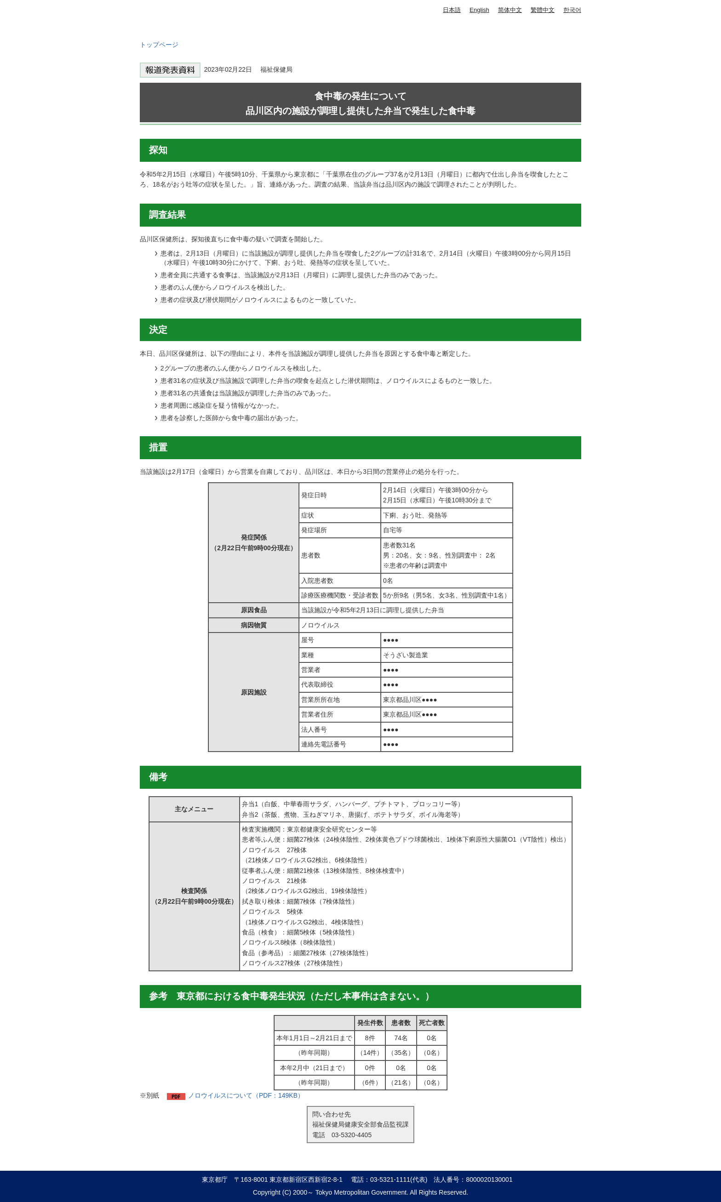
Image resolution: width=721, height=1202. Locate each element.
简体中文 (510, 9)
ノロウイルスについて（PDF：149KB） (246, 1095)
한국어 (572, 9)
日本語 (452, 9)
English (479, 9)
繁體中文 (543, 9)
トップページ (159, 44)
